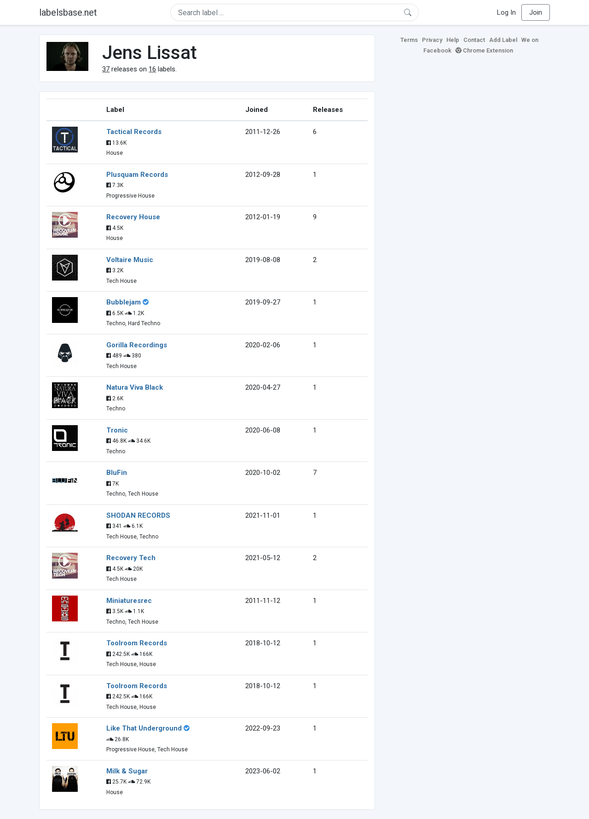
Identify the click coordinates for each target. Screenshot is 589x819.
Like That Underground (144, 728)
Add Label (503, 39)
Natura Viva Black (134, 387)
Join (535, 12)
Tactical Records (134, 132)
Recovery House (133, 217)
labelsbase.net (68, 12)
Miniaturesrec (129, 601)
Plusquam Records (137, 174)
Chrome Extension (484, 50)
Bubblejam (123, 302)
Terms (409, 39)
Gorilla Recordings (136, 345)
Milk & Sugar (127, 771)
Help (452, 39)
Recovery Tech (131, 558)
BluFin (116, 472)
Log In (506, 12)
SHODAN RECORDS (138, 515)
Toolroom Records (136, 643)
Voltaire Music (129, 260)
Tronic (117, 430)
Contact (474, 39)
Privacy (432, 39)
